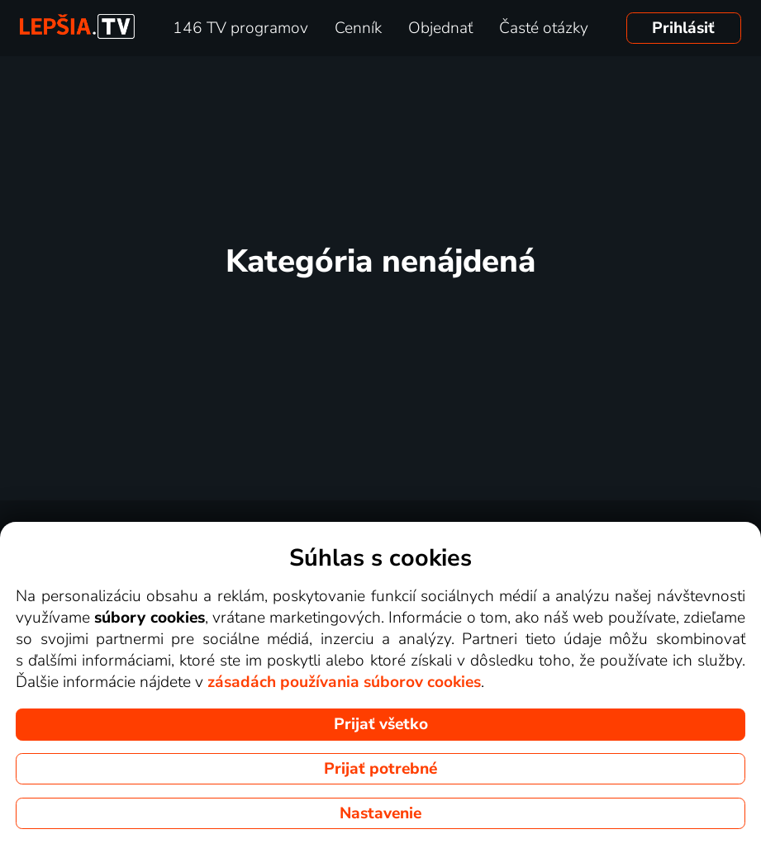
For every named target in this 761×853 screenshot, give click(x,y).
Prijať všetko (381, 724)
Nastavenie (380, 813)
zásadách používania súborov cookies (344, 682)
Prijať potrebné (380, 769)
